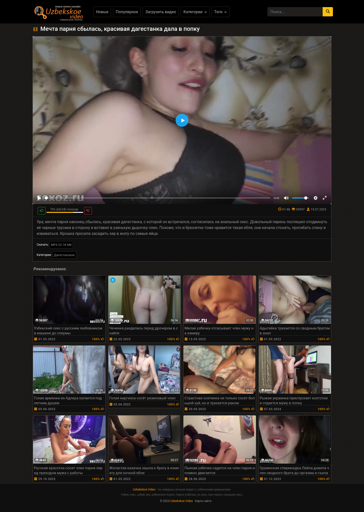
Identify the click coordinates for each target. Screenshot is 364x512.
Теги (220, 12)
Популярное (127, 12)
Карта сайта (203, 501)
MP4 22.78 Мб (61, 245)
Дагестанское (64, 255)
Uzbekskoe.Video (144, 489)
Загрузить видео (160, 12)
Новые (102, 12)
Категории (195, 12)
